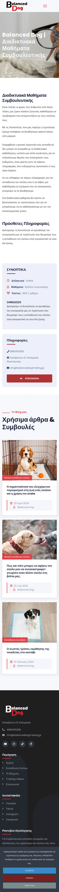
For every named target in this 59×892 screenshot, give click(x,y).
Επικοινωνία (12, 784)
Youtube (11, 803)
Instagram (12, 814)
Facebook (12, 819)
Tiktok (9, 809)
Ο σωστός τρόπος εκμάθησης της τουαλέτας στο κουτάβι (28, 650)
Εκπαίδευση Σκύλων (17, 768)
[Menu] (45, 6)
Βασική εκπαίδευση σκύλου (17, 477)
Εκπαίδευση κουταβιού (15, 639)
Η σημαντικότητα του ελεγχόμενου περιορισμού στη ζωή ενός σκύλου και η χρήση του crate (29, 490)
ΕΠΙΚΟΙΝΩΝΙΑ (29, 378)
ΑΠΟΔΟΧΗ (29, 872)
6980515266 (17, 351)
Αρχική (9, 763)
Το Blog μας (12, 773)
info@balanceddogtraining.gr (27, 368)
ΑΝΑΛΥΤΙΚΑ (29, 887)
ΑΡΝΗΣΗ (29, 880)
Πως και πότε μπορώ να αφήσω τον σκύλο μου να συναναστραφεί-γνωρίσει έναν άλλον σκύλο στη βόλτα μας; (29, 571)
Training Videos (15, 779)
